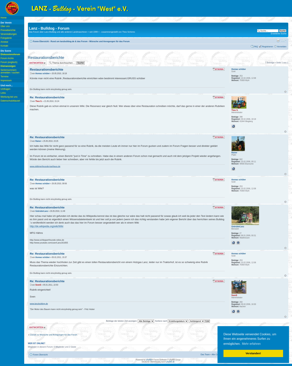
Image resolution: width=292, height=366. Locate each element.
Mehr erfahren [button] (251, 343)
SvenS (38, 285)
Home (4, 17)
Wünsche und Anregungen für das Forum (109, 41)
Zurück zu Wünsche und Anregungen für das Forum (53, 335)
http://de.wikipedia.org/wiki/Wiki (46, 226)
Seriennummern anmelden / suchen (10, 71)
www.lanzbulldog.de (39, 303)
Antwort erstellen (37, 63)
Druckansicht (278, 40)
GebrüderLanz (41, 211)
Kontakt (4, 46)
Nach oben (285, 92)
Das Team (205, 354)
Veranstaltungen (9, 34)
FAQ (256, 46)
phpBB (149, 360)
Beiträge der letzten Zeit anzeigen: (130, 321)
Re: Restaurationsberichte (47, 97)
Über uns (5, 26)
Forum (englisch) (9, 62)
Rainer (38, 141)
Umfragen (5, 89)
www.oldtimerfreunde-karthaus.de (45, 166)
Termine (5, 76)
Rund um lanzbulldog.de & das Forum (69, 41)
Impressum (6, 80)
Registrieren (267, 46)
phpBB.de (170, 362)
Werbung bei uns (9, 97)
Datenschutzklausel (10, 100)
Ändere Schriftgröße (283, 40)
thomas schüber (42, 73)
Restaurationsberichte (46, 58)
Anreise (4, 42)
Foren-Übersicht (41, 41)
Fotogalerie (6, 38)
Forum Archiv (7, 58)
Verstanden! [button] (253, 353)
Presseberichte (8, 30)
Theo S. (38, 101)
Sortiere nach (171, 321)
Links (3, 93)
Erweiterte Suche (278, 33)
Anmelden (281, 46)
